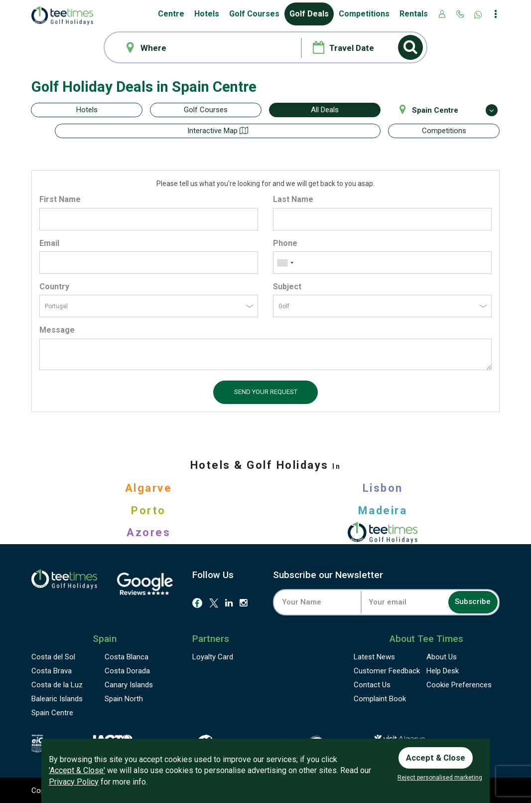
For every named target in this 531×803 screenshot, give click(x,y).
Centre (171, 13)
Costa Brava (51, 670)
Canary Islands (129, 684)
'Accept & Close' (77, 768)
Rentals (413, 13)
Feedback (387, 670)
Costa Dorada (127, 670)
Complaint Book (380, 698)
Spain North (124, 698)
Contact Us (372, 684)
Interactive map (324, 130)
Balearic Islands (57, 698)
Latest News (374, 656)
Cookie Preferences (459, 684)
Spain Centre (52, 712)
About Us (441, 656)
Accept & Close (438, 754)
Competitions (364, 13)
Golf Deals (309, 13)
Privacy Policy (74, 780)
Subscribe (467, 601)
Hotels (206, 13)
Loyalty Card (212, 656)
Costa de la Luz (57, 684)
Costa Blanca (126, 656)
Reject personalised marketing (440, 777)
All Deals (325, 109)
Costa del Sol (53, 656)
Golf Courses (254, 13)
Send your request (265, 391)
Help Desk (442, 670)
